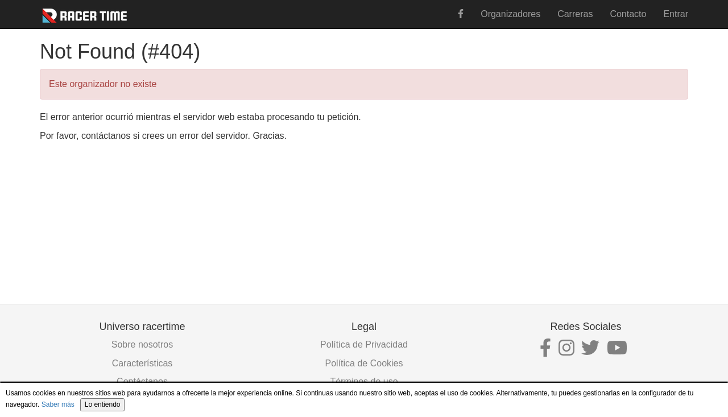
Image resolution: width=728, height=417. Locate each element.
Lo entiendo (103, 404)
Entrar (675, 14)
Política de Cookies (364, 363)
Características (142, 363)
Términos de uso (364, 381)
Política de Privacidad (364, 344)
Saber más (58, 404)
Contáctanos (142, 381)
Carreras (575, 14)
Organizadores (510, 14)
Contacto (628, 14)
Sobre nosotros (142, 344)
